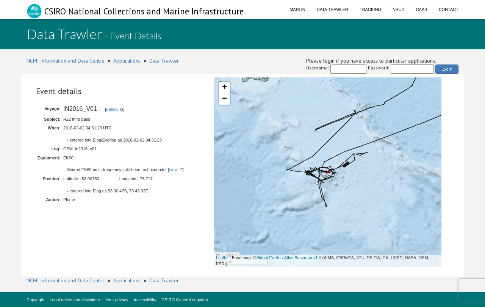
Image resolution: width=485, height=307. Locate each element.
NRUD (399, 9)
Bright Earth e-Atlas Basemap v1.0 (289, 257)
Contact (448, 9)
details (112, 109)
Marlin (297, 9)
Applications (127, 60)
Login (446, 69)
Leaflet (222, 257)
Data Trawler (332, 9)
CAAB (421, 9)
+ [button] (224, 87)
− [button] (224, 99)
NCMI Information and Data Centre (66, 60)
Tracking (370, 9)
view (173, 169)
